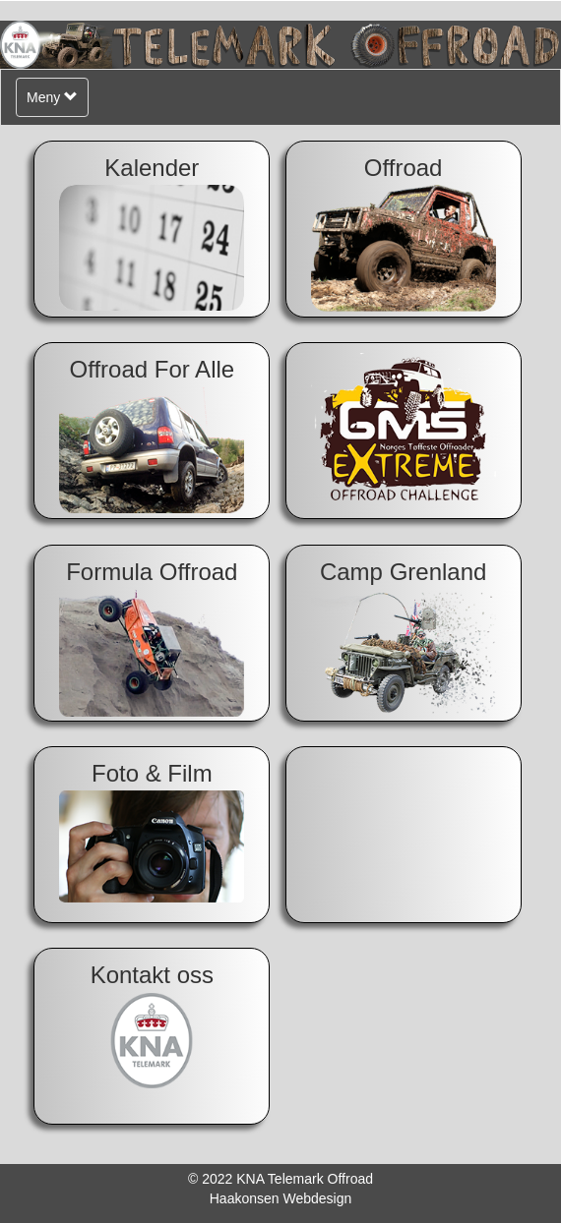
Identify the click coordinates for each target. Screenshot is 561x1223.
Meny (57, 102)
